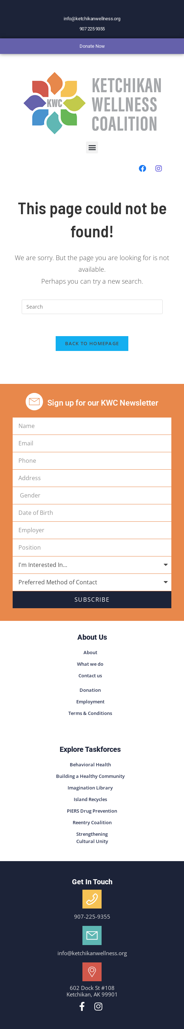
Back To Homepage (92, 343)
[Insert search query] (92, 307)
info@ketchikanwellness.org (92, 18)
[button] (92, 147)
